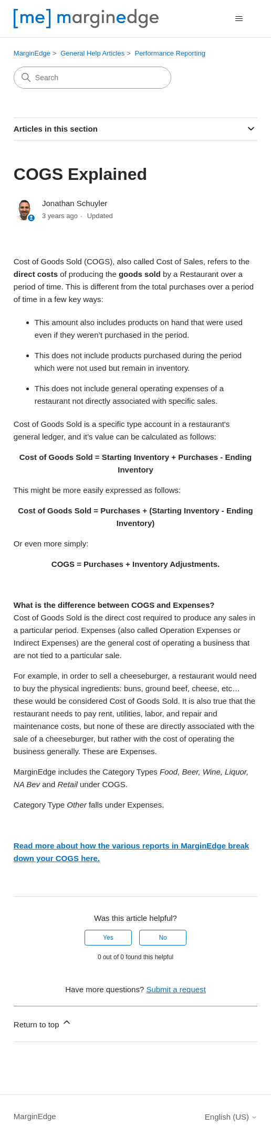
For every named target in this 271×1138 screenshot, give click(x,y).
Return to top (43, 1023)
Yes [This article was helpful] (108, 937)
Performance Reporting (169, 53)
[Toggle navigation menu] (238, 18)
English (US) (231, 1116)
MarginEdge (32, 53)
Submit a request (175, 989)
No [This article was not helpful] (162, 937)
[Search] (92, 77)
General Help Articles (92, 53)
